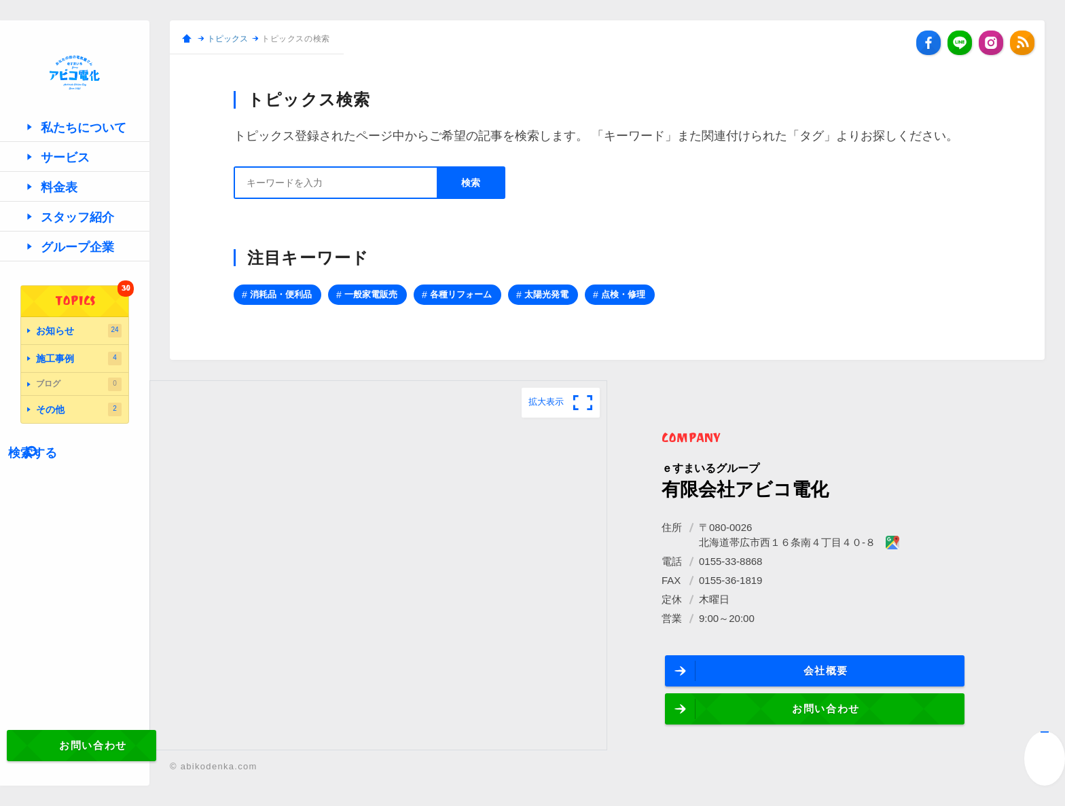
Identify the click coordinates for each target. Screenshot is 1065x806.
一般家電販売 (370, 294)
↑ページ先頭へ (1044, 758)
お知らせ (79, 379)
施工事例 (79, 402)
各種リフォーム (461, 294)
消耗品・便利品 (281, 294)
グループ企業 (68, 297)
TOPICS (92, 348)
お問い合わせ (75, 761)
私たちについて (73, 177)
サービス (57, 207)
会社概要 (752, 674)
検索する (62, 488)
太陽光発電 (546, 294)
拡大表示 (546, 402)
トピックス (227, 38)
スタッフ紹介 (68, 267)
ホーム (186, 39)
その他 (79, 448)
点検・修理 (623, 294)
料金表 (51, 237)
